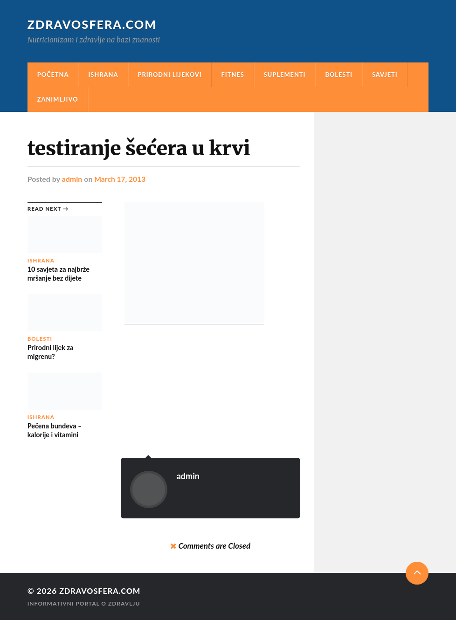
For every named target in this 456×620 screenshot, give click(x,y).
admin (72, 178)
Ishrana (103, 74)
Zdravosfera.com (93, 24)
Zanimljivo (57, 99)
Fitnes (232, 74)
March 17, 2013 (120, 178)
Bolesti (338, 74)
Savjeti (385, 74)
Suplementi (285, 74)
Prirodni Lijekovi (170, 74)
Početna (53, 74)
